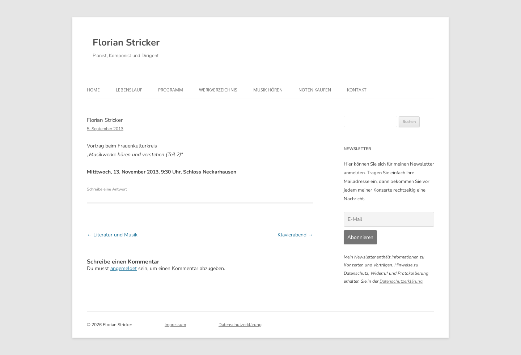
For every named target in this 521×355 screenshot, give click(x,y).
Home (93, 90)
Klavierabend (295, 234)
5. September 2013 (105, 129)
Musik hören (268, 90)
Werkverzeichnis (218, 90)
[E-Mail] (389, 219)
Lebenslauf (129, 90)
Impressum (175, 325)
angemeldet (123, 268)
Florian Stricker (126, 42)
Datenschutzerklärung (401, 281)
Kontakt (357, 90)
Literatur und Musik (112, 234)
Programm (170, 90)
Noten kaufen (314, 90)
